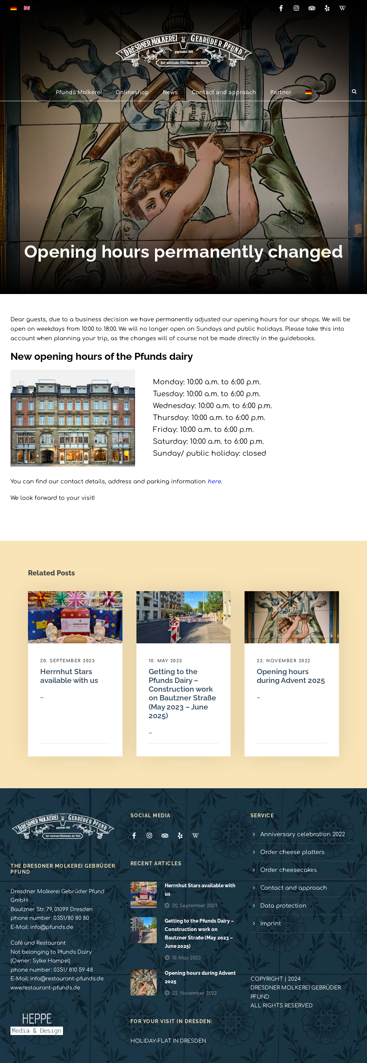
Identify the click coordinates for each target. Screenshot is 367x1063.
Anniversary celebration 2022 (302, 834)
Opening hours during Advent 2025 (291, 676)
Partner (280, 92)
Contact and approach (224, 92)
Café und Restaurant (38, 943)
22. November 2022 (284, 660)
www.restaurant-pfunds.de (45, 988)
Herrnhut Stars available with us (69, 676)
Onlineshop (132, 92)
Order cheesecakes (288, 870)
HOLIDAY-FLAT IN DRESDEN (168, 1041)
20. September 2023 (67, 660)
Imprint (270, 924)
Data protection (283, 906)
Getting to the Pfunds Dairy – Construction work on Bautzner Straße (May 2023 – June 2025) (182, 693)
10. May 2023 (165, 660)
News (170, 92)
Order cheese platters (292, 852)
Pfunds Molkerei (79, 92)
